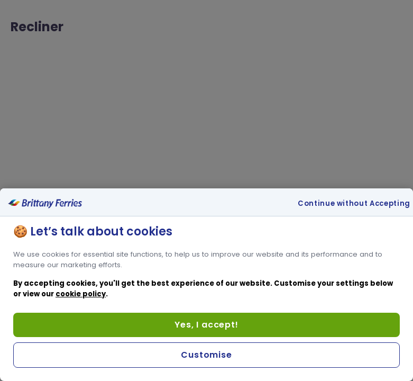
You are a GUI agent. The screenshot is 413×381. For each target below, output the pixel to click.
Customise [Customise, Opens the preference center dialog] (206, 355)
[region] (206, 284)
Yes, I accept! (206, 325)
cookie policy (81, 294)
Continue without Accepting (354, 203)
